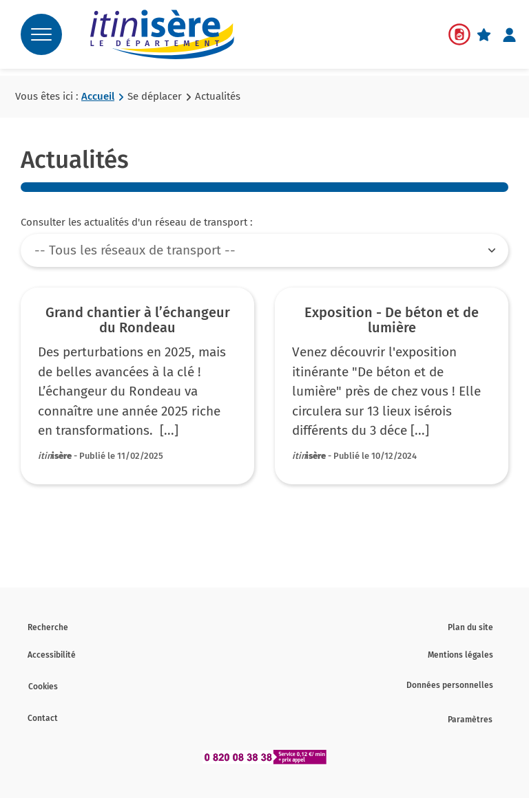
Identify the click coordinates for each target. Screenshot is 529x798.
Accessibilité (52, 655)
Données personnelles (449, 685)
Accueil (97, 96)
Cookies (43, 686)
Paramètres (470, 719)
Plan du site (470, 627)
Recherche (48, 627)
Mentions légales (460, 655)
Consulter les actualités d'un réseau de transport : (137, 222)
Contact (43, 718)
